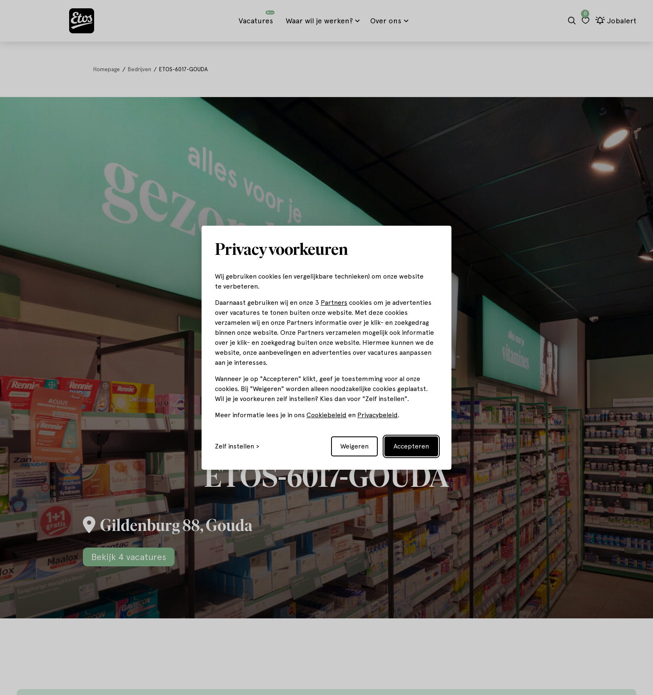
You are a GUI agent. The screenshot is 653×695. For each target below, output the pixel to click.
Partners (334, 302)
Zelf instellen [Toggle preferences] (234, 446)
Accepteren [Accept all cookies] (411, 446)
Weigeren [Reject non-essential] (354, 446)
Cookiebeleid (326, 415)
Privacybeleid (377, 415)
